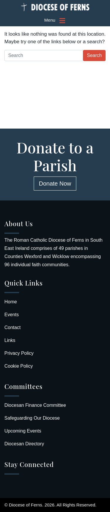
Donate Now (55, 183)
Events (11, 314)
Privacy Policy (19, 353)
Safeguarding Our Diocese (32, 418)
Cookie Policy (18, 366)
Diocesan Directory (24, 443)
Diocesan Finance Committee (35, 405)
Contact (12, 327)
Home (10, 301)
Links (9, 340)
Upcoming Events (22, 430)
